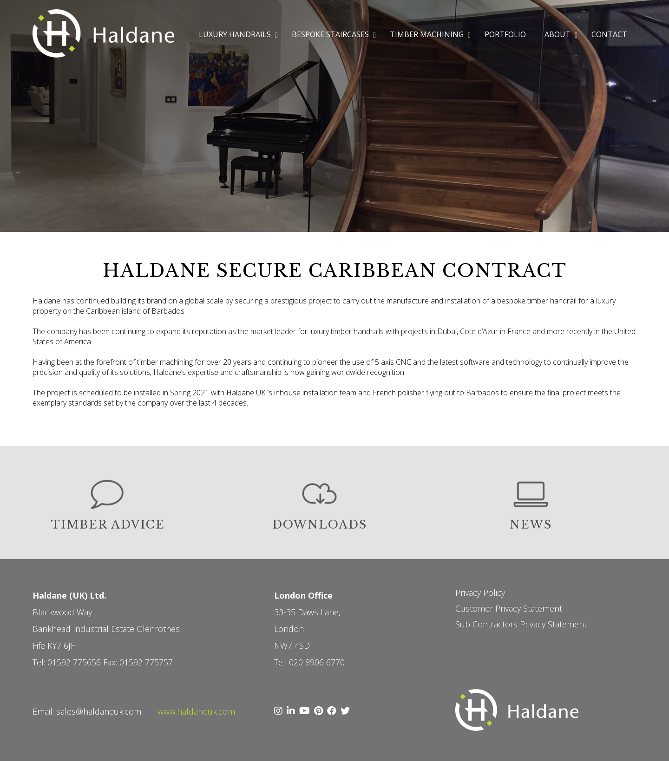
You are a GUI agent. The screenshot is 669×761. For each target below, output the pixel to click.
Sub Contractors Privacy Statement (521, 624)
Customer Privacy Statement (508, 608)
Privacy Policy (480, 592)
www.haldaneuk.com (196, 711)
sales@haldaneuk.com (98, 711)
